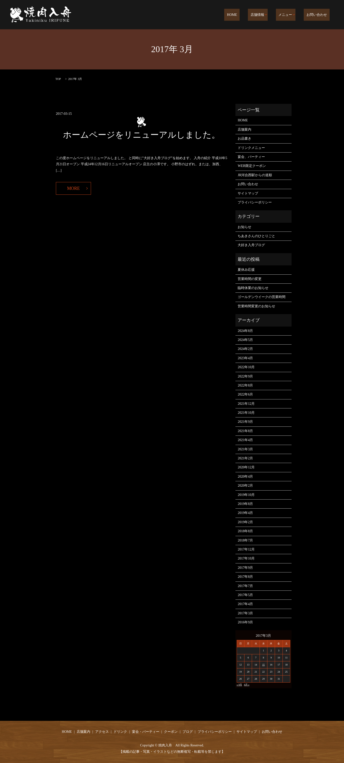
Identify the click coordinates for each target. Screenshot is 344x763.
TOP (58, 79)
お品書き (244, 138)
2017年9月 (245, 568)
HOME (245, 15)
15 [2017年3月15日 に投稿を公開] (263, 664)
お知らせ (244, 227)
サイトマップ (248, 193)
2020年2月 (245, 485)
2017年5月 (245, 595)
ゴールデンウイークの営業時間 (261, 297)
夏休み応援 (246, 269)
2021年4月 (245, 440)
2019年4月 (245, 513)
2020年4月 (245, 476)
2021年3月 (245, 449)
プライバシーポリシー (255, 202)
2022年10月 (246, 367)
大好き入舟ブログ (251, 245)
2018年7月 (245, 540)
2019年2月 (245, 522)
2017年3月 (245, 613)
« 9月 (239, 684)
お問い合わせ (319, 15)
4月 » (247, 684)
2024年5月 (245, 340)
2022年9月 (245, 376)
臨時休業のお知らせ (253, 288)
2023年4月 (245, 358)
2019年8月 (245, 504)
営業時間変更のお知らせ (256, 306)
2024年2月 (245, 349)
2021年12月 (246, 404)
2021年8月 (245, 431)
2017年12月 (246, 549)
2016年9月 (245, 622)
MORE (73, 188)
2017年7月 (245, 586)
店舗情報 (265, 15)
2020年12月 (246, 467)
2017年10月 (246, 558)
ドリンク (120, 732)
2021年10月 (246, 413)
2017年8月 (245, 577)
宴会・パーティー (145, 732)
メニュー (290, 15)
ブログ (187, 732)
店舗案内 (244, 129)
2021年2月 (245, 458)
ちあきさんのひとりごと (256, 236)
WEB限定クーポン (252, 166)
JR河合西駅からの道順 (255, 175)
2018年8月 (245, 531)
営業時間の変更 (250, 279)
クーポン (171, 732)
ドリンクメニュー (251, 148)
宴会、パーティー (251, 157)
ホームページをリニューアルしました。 (141, 135)
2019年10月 (246, 495)
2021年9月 (245, 422)
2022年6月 (245, 394)
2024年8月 (245, 331)
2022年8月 (245, 385)
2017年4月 (245, 604)
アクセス (102, 732)
